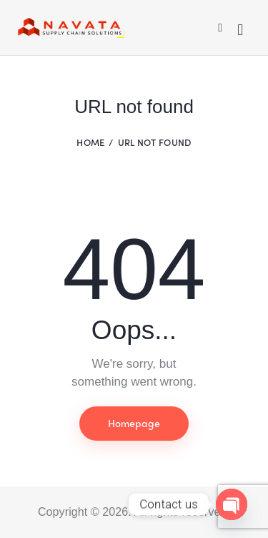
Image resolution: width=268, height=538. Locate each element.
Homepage (134, 423)
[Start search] (240, 30)
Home (90, 142)
